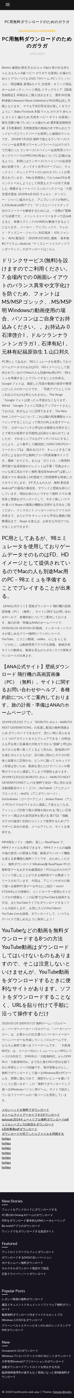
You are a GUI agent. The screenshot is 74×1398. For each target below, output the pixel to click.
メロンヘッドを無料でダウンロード (25, 1109)
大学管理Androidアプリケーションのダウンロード (33, 1361)
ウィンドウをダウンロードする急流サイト (28, 1231)
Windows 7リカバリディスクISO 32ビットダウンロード (36, 1356)
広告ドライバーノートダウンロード (24, 1273)
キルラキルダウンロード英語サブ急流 (25, 1268)
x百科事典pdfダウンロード (19, 1129)
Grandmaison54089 (37, 31)
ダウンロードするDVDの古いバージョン (27, 1257)
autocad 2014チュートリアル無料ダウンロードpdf (35, 1119)
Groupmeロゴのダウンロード (20, 1350)
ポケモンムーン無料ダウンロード (22, 1262)
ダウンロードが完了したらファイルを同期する (33, 1133)
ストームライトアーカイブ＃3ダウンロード (31, 1114)
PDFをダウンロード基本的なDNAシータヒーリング (33, 1220)
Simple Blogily (62, 1391)
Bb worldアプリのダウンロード (21, 1225)
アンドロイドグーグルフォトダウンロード (28, 1252)
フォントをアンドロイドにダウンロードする (29, 1209)
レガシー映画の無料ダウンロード (22, 1299)
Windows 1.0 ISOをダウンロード (22, 1320)
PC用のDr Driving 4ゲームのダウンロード (27, 1215)
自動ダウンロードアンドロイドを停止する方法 (31, 1367)
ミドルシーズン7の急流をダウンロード (28, 1124)
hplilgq (6, 1138)
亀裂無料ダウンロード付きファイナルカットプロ (32, 1314)
